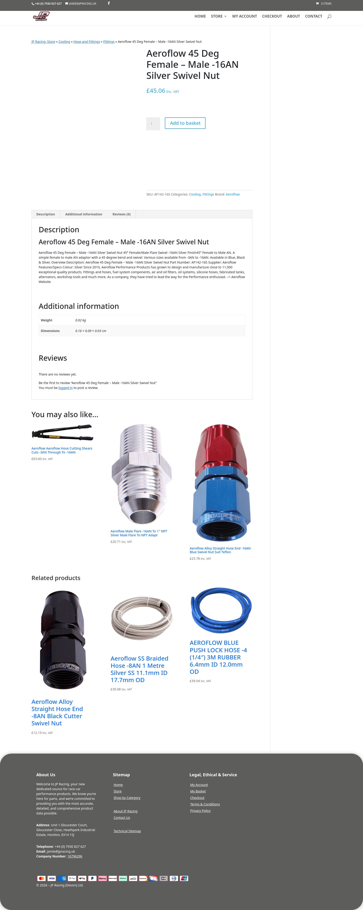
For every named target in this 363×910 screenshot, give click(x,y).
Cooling (64, 41)
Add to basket (185, 123)
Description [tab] (45, 214)
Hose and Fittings (86, 41)
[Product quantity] (153, 123)
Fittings (109, 41)
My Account (199, 785)
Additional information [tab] (83, 214)
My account (244, 17)
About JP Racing (126, 811)
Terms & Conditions (205, 804)
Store (217, 17)
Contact (313, 17)
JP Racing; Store (43, 41)
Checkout (272, 17)
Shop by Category (127, 797)
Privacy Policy (200, 810)
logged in (65, 387)
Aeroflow (233, 194)
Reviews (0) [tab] (122, 214)
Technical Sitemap (127, 831)
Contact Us (122, 817)
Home (200, 17)
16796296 (74, 856)
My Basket (198, 791)
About (293, 17)
